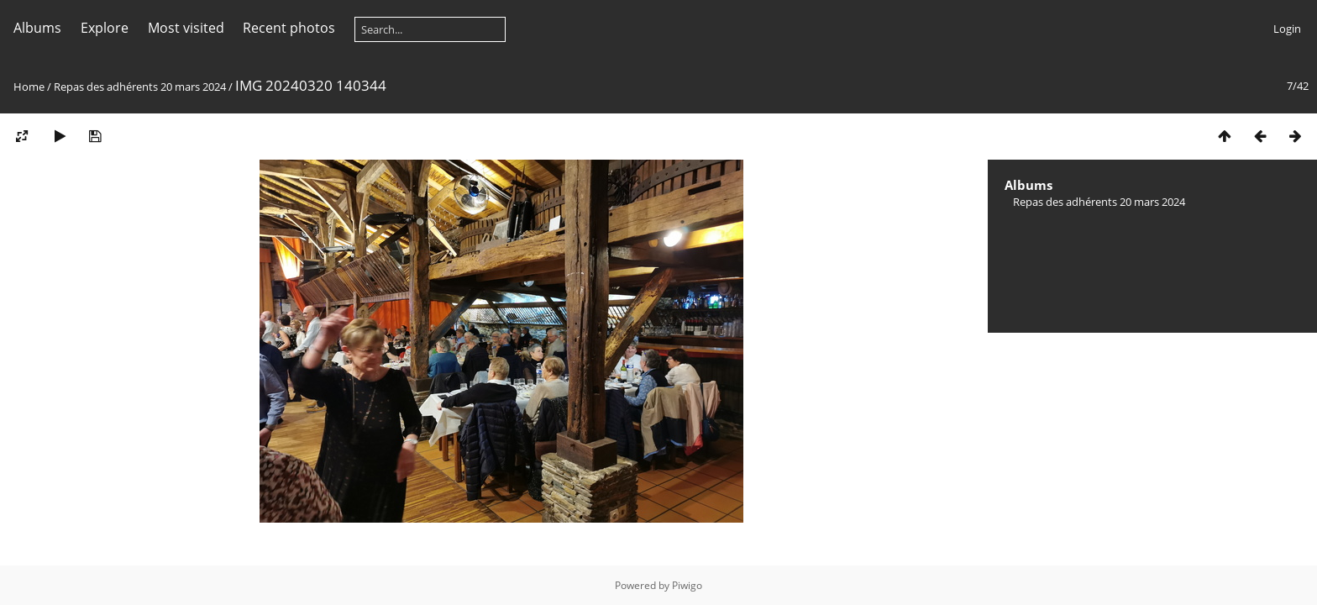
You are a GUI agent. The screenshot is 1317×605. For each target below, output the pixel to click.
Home (29, 86)
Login (1287, 28)
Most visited (186, 27)
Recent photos (289, 27)
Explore (105, 27)
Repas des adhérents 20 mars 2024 (140, 86)
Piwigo (687, 585)
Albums (37, 27)
